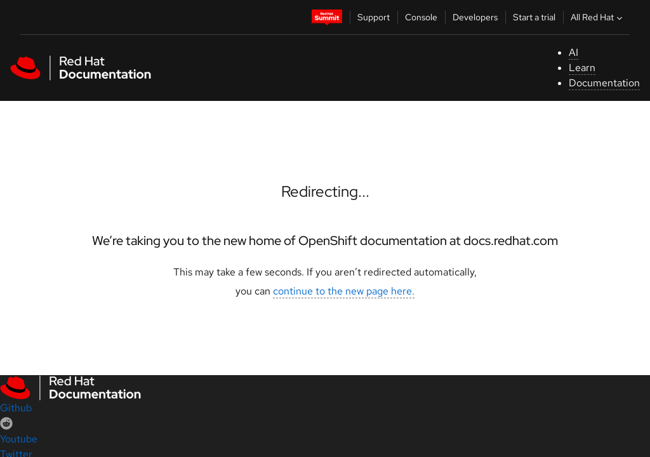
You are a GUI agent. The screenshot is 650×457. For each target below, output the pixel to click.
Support (373, 17)
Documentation (604, 82)
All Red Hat (598, 17)
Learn (582, 67)
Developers (475, 17)
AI (573, 52)
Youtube (18, 439)
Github (16, 407)
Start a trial (534, 17)
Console (421, 17)
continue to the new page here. (344, 291)
